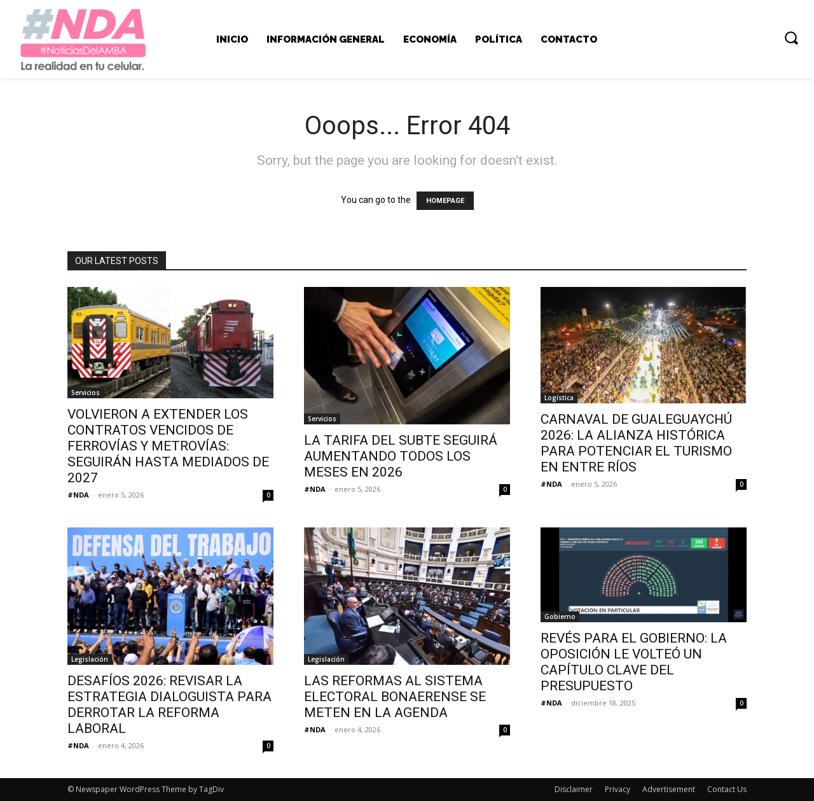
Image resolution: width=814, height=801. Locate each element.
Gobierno (560, 616)
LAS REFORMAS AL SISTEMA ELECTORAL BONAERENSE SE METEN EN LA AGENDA (395, 696)
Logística (559, 397)
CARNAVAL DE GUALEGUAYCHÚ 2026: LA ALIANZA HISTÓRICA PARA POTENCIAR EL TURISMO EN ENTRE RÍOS (636, 443)
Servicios (85, 392)
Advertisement (668, 789)
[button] (791, 37)
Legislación (89, 659)
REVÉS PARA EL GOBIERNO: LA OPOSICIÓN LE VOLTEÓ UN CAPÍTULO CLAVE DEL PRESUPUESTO (634, 661)
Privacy (617, 789)
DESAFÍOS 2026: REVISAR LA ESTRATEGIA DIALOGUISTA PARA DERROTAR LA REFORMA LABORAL (169, 704)
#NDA (78, 494)
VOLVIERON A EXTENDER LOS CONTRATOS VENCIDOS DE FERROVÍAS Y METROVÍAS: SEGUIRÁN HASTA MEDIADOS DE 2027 (168, 446)
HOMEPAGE (445, 201)
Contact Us (727, 789)
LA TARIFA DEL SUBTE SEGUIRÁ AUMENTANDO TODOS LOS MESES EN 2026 (400, 456)
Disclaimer (574, 789)
